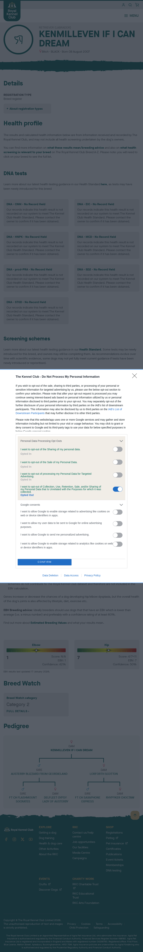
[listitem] (71, 441)
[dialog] (71, 476)
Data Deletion (50, 575)
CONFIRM (45, 562)
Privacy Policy (92, 575)
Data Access (71, 575)
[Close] (135, 377)
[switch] (118, 449)
